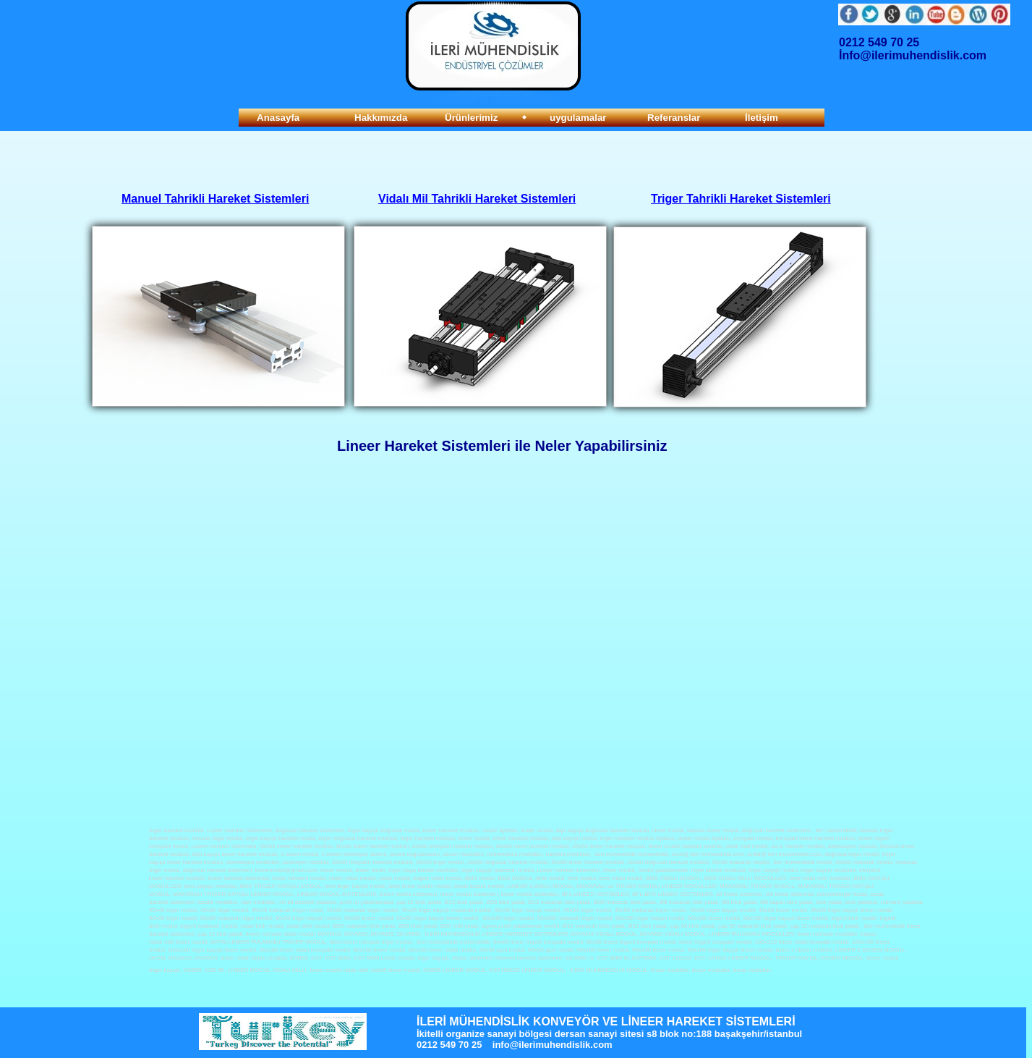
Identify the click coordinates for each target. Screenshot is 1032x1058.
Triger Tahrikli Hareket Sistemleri (741, 198)
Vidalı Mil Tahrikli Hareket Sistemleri (477, 198)
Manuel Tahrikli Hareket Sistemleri (215, 198)
